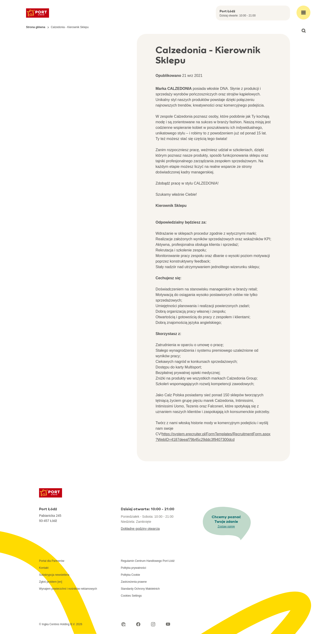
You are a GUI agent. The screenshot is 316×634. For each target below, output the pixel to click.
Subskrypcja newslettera (54, 574)
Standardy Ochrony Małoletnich (140, 588)
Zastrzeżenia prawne (134, 581)
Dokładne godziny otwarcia (140, 528)
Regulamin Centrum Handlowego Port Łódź (147, 560)
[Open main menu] (303, 13)
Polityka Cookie (130, 574)
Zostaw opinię (226, 526)
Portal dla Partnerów (51, 560)
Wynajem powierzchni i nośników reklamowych (68, 588)
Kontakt (44, 567)
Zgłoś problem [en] (50, 581)
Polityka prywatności (133, 567)
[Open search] (303, 30)
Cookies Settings (131, 595)
